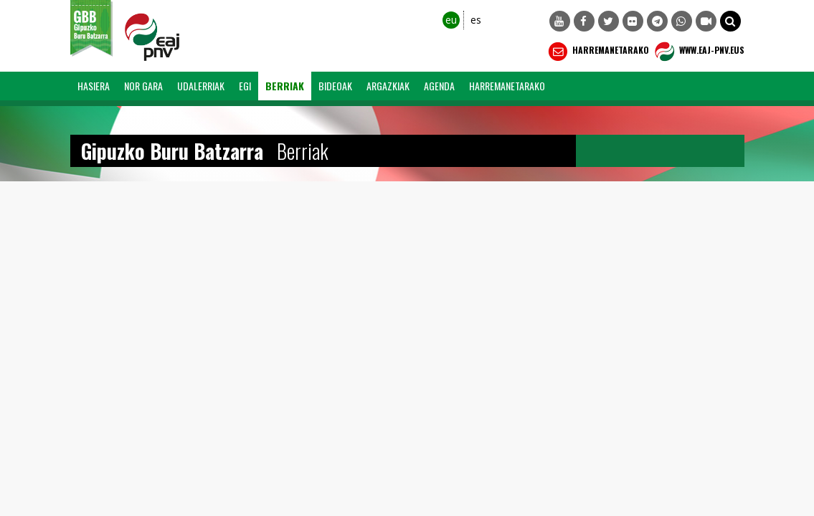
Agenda (439, 85)
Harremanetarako (597, 51)
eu (451, 20)
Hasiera (93, 85)
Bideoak (335, 85)
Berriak (284, 85)
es (475, 20)
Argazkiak (388, 85)
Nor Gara (143, 85)
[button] (730, 21)
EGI (245, 85)
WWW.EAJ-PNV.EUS (698, 51)
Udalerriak (200, 85)
